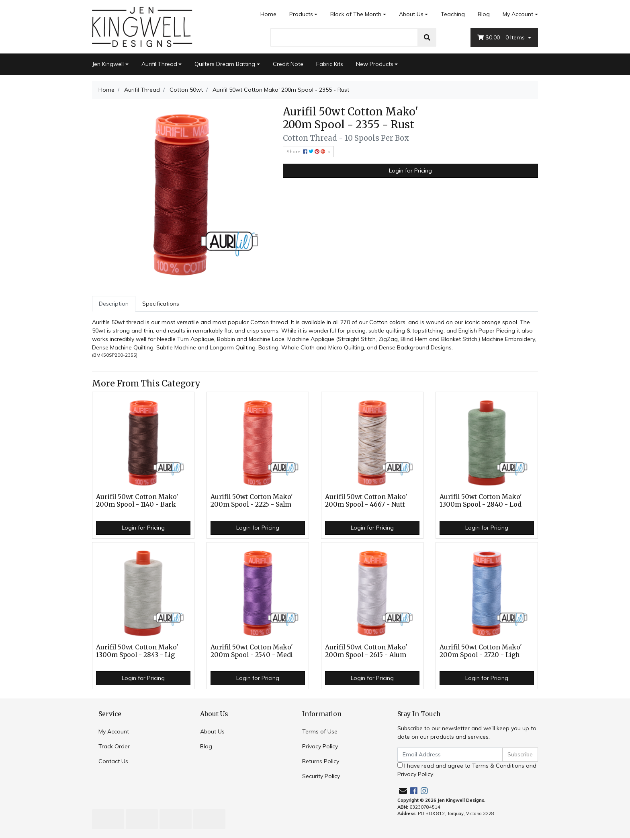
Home (268, 14)
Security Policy (321, 776)
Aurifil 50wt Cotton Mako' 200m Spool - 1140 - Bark (137, 500)
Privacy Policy (320, 746)
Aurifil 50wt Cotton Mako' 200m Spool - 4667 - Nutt (366, 500)
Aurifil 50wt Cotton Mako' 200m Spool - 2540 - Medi (252, 651)
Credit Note (288, 64)
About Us (411, 14)
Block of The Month (355, 14)
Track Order (114, 746)
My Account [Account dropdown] (518, 14)
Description (114, 303)
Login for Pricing (410, 170)
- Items (501, 37)
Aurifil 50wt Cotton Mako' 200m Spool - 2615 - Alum (366, 651)
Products (301, 14)
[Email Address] (450, 755)
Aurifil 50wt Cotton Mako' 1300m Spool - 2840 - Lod (481, 500)
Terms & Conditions (498, 765)
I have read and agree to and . (466, 770)
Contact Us (113, 761)
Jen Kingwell (108, 64)
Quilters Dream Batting (224, 64)
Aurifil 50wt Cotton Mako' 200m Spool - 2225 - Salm (252, 500)
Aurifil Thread (159, 64)
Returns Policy (320, 761)
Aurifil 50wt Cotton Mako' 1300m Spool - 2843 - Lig (137, 651)
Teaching (453, 14)
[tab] (113, 304)
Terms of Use (320, 731)
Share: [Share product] (306, 151)
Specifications (160, 303)
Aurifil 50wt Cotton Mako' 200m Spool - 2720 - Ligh (481, 651)
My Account (113, 731)
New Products (374, 64)
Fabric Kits (329, 64)
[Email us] (403, 791)
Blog (484, 14)
